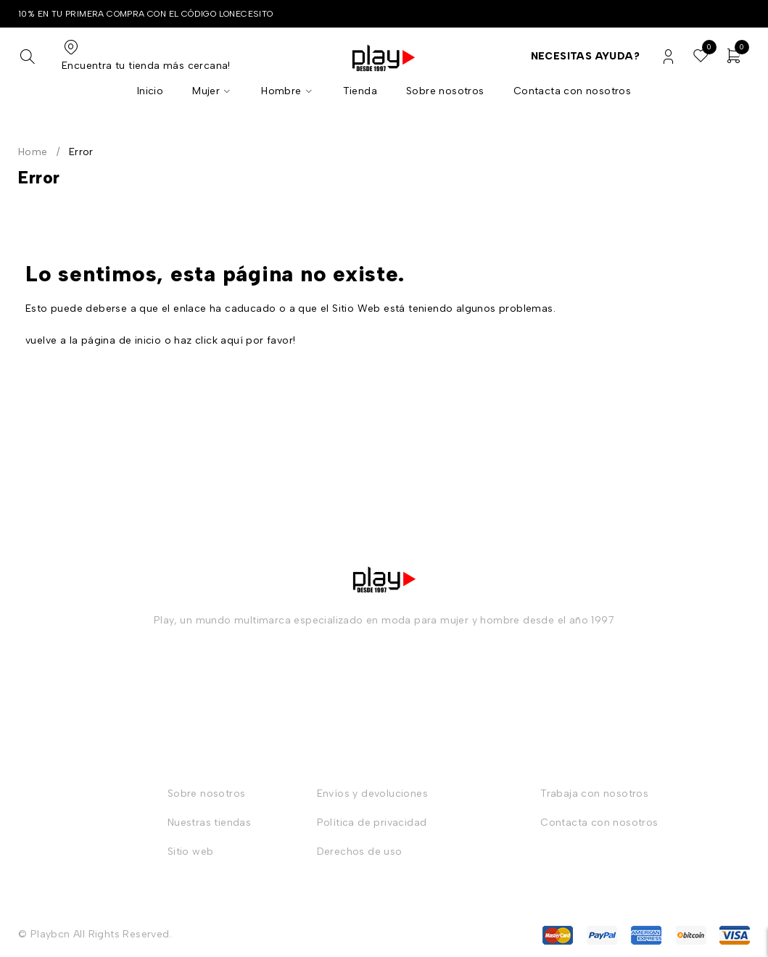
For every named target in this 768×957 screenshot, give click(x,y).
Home (33, 152)
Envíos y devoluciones (372, 793)
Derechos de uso (359, 851)
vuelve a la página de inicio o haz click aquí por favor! (160, 340)
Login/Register (668, 57)
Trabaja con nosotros (594, 793)
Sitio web (191, 851)
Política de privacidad (372, 822)
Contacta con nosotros (599, 822)
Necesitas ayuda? (585, 56)
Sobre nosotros (207, 793)
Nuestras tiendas (209, 822)
